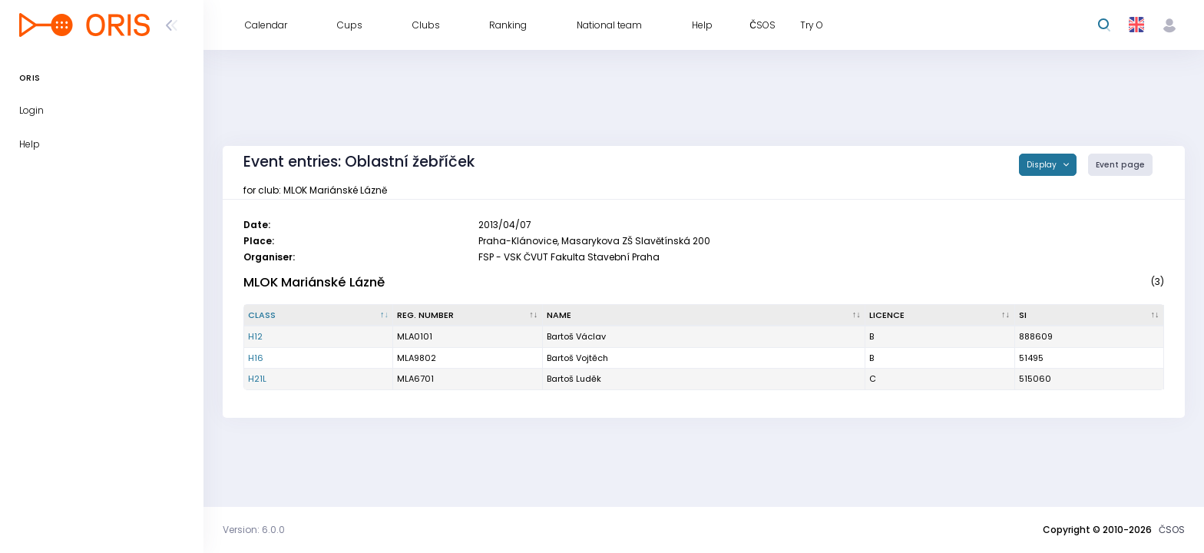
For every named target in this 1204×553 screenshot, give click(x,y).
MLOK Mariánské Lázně (314, 282)
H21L (257, 379)
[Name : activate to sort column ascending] (704, 315)
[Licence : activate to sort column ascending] (939, 315)
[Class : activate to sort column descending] (318, 315)
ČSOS (1172, 529)
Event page (1120, 165)
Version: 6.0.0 (254, 529)
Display (1043, 165)
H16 (255, 358)
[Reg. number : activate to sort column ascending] (467, 315)
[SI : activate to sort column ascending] (1089, 315)
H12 (255, 336)
